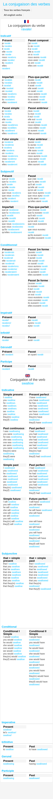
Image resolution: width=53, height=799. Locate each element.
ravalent (6, 68)
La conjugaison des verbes (26, 4)
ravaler (26, 29)
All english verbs (13, 15)
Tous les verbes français (17, 10)
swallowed (34, 516)
